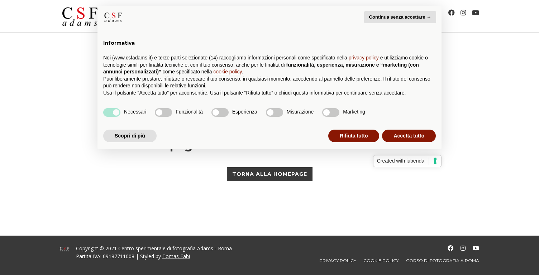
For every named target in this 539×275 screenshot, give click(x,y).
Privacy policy (337, 260)
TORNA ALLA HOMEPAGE (269, 174)
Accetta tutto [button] (408, 136)
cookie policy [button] (227, 71)
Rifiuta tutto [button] (354, 136)
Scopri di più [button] (130, 136)
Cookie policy (381, 260)
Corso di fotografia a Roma (442, 260)
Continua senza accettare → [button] (400, 17)
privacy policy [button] (364, 58)
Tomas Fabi (176, 256)
